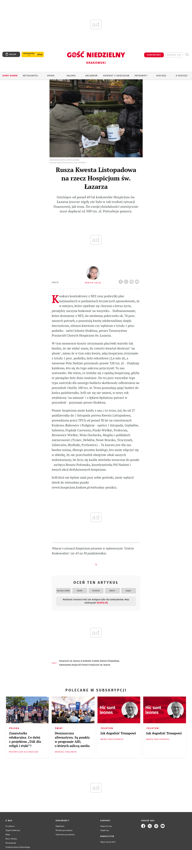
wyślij (137, 281)
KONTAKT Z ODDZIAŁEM (116, 75)
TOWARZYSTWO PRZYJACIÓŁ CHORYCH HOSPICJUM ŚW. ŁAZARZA (84, 665)
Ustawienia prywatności (65, 834)
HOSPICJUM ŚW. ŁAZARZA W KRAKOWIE (75, 661)
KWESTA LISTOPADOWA (109, 661)
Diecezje (161, 75)
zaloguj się (174, 55)
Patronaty (141, 75)
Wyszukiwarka (187, 54)
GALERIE (71, 75)
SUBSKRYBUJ (154, 55)
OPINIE (51, 75)
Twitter (126, 281)
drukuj (132, 281)
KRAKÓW (95, 661)
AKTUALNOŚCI (30, 75)
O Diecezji (182, 75)
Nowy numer (10, 75)
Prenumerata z (28, 54)
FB (121, 281)
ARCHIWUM (91, 75)
